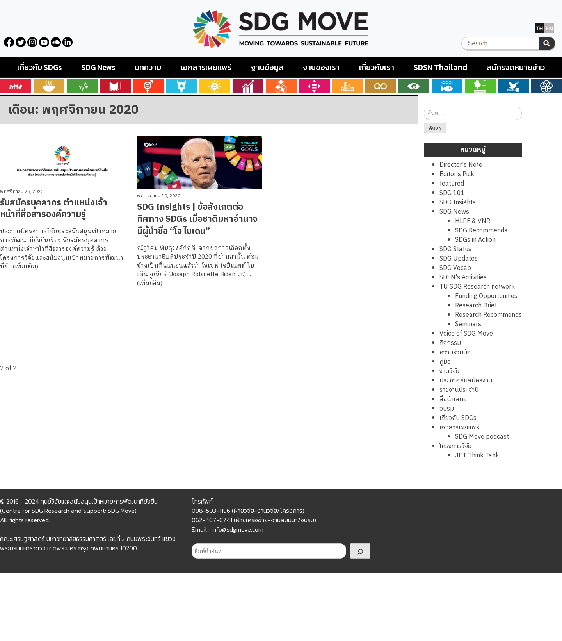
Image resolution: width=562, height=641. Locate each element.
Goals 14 (447, 86)
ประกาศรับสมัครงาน (465, 380)
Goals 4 (115, 86)
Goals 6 (181, 86)
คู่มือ (445, 362)
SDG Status (455, 249)
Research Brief (476, 305)
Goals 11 (347, 86)
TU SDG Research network (477, 287)
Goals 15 (480, 86)
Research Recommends (488, 315)
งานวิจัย (449, 371)
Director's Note (460, 165)
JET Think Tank (477, 455)
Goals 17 (546, 86)
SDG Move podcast (482, 437)
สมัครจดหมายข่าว (516, 67)
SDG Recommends (481, 230)
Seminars (468, 324)
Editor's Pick (456, 174)
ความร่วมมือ (455, 352)
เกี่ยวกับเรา (376, 67)
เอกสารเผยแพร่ (206, 67)
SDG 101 (452, 193)
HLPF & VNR (472, 221)
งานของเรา (321, 67)
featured (451, 184)
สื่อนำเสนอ (453, 399)
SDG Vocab (455, 268)
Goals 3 (82, 86)
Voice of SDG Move (466, 334)
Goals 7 (214, 86)
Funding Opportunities (486, 296)
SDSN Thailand (440, 67)
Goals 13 (413, 86)
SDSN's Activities (463, 277)
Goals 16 (513, 86)
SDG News (98, 67)
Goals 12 (380, 86)
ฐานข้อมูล (267, 67)
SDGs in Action (475, 240)
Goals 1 (15, 86)
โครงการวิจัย (455, 446)
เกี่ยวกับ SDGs (39, 67)
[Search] (360, 551)
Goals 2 (49, 86)
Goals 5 (148, 86)
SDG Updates (458, 259)
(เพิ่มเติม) (25, 266)
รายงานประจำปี (458, 390)
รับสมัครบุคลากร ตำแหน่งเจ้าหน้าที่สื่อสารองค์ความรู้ (53, 209)
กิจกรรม (450, 343)
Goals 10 (314, 86)
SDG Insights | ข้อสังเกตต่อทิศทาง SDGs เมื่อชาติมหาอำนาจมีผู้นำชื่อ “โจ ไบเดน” (197, 219)
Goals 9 (281, 86)
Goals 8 (248, 86)
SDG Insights (457, 202)
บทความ (148, 67)
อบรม (446, 409)
